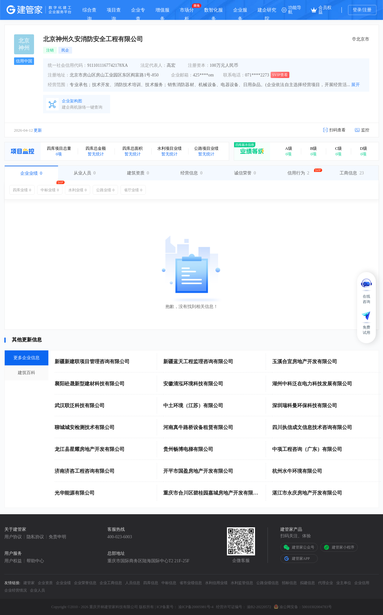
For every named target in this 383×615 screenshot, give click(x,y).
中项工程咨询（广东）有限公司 (307, 449)
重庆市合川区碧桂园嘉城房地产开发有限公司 (213, 492)
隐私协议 (35, 537)
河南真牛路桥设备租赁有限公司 (198, 427)
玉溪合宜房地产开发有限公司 (304, 361)
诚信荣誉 (245, 173)
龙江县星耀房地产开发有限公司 (90, 449)
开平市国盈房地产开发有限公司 (198, 471)
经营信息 (191, 173)
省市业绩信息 (190, 583)
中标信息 (168, 583)
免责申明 (57, 537)
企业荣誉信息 (85, 583)
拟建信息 (307, 583)
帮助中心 (35, 561)
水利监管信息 (242, 583)
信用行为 (298, 173)
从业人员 (85, 173)
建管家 (29, 583)
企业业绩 (31, 173)
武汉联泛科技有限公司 (80, 405)
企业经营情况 (15, 590)
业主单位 (343, 583)
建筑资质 (138, 173)
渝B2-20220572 (259, 607)
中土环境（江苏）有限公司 (193, 405)
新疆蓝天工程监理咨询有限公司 (198, 361)
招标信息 (289, 583)
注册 (367, 9)
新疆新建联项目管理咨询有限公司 (92, 361)
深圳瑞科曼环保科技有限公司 (304, 405)
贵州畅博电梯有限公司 (188, 449)
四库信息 (150, 583)
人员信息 (132, 583)
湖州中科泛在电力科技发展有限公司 (312, 383)
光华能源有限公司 (75, 492)
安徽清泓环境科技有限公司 (193, 383)
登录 (357, 9)
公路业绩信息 (267, 583)
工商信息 (352, 173)
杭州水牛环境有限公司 (297, 471)
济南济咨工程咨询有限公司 (85, 471)
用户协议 (13, 537)
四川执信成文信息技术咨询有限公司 (312, 427)
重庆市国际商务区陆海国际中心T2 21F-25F (148, 561)
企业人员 (37, 590)
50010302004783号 (317, 607)
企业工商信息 (111, 583)
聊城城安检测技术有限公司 (85, 427)
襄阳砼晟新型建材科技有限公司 (90, 383)
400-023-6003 (119, 537)
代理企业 (325, 583)
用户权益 (13, 561)
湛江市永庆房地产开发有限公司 (307, 492)
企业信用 (361, 583)
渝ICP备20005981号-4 (196, 607)
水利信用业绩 (216, 583)
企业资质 (45, 583)
